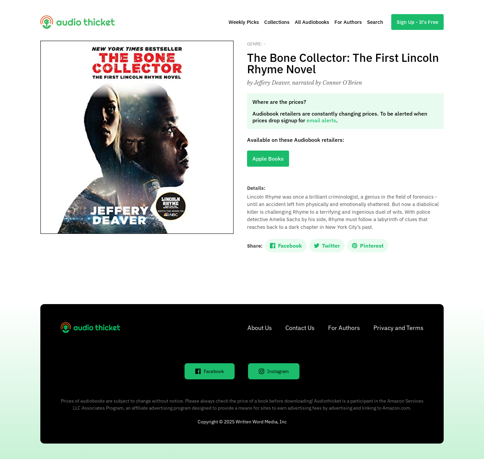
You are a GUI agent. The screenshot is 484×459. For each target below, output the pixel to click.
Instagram (274, 371)
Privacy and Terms (398, 328)
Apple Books (268, 158)
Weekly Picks (244, 22)
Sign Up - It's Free (417, 22)
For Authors (348, 22)
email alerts (321, 120)
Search (375, 22)
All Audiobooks (312, 22)
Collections (276, 22)
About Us (259, 328)
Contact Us (300, 328)
